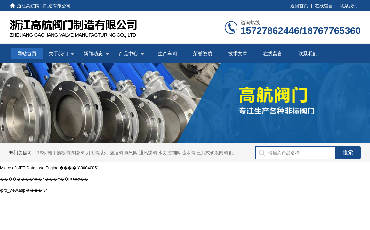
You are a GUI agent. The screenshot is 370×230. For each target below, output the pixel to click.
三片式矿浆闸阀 (212, 152)
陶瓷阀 (78, 152)
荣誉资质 (202, 53)
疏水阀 (188, 152)
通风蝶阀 (148, 152)
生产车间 (167, 53)
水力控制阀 (169, 152)
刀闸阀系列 (97, 152)
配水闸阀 (238, 152)
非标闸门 (46, 152)
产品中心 (128, 53)
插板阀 (63, 152)
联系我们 (349, 5)
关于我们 (58, 53)
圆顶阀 (116, 152)
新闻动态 (93, 53)
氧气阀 (131, 152)
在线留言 (324, 5)
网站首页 (26, 53)
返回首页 (299, 5)
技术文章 (237, 53)
